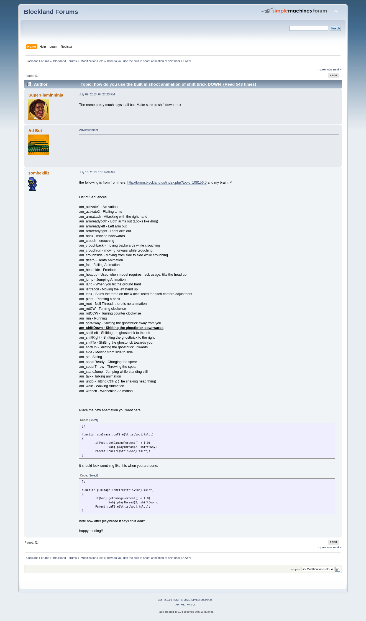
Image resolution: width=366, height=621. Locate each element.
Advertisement (88, 129)
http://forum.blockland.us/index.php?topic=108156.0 (167, 182)
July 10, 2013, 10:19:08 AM (97, 172)
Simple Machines (202, 599)
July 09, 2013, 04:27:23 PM (97, 94)
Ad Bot (35, 130)
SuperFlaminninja (46, 95)
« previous (325, 69)
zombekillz (39, 173)
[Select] (93, 420)
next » (337, 69)
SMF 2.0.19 (165, 599)
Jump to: (295, 569)
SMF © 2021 (182, 599)
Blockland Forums (51, 11)
